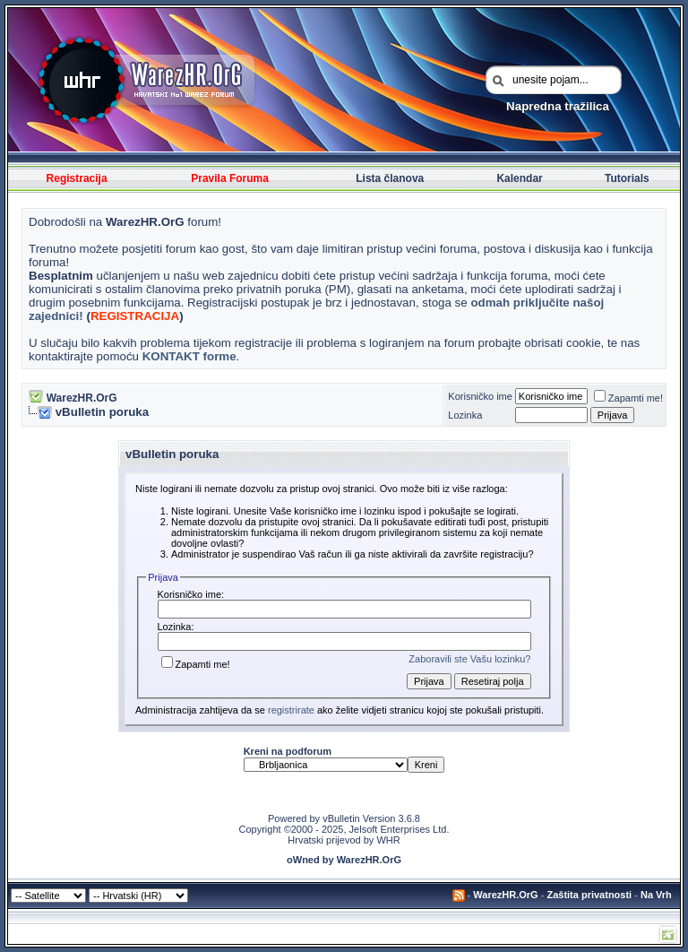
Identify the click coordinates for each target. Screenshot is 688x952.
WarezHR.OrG (82, 398)
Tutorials (627, 178)
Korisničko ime (480, 396)
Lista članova (390, 178)
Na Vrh (656, 894)
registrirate (291, 710)
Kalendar (519, 178)
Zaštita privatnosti (589, 894)
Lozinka (465, 415)
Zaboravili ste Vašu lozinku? (469, 658)
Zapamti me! (628, 398)
